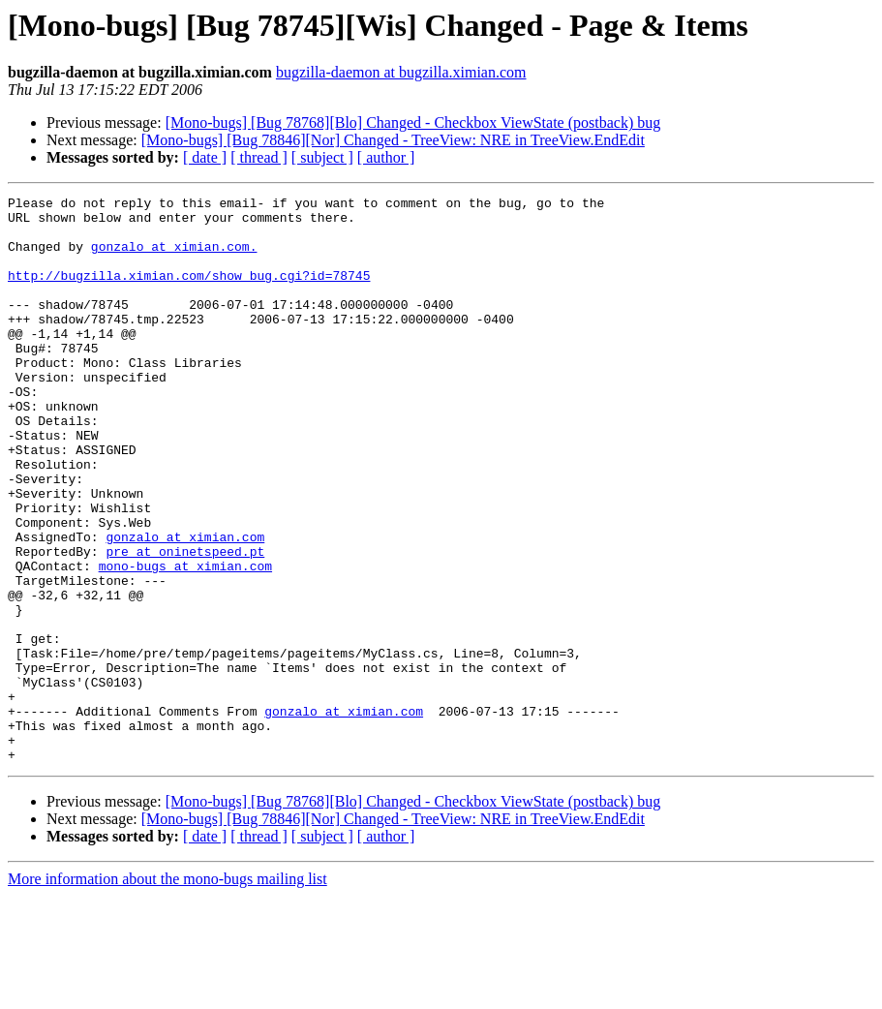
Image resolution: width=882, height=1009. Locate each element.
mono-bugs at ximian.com (185, 641)
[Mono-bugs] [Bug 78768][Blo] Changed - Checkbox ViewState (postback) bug (413, 122)
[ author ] (386, 157)
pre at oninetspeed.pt (185, 623)
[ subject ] (322, 157)
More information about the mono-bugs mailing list (167, 992)
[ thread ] (259, 157)
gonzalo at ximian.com (185, 606)
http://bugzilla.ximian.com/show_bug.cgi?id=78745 (189, 292)
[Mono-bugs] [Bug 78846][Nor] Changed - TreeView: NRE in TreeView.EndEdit (393, 140)
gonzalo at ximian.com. (174, 257)
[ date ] (205, 157)
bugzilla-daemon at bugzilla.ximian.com (401, 72)
